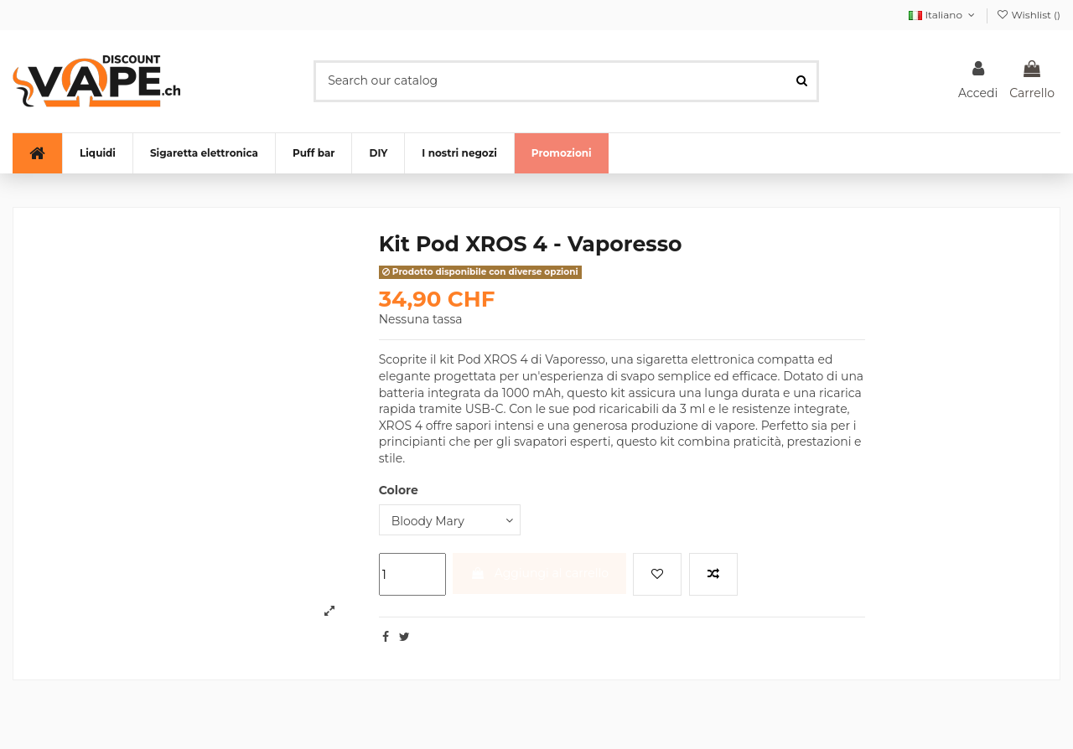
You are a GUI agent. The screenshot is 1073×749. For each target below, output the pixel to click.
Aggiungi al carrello (539, 573)
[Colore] (450, 519)
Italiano (943, 14)
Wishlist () (1028, 14)
